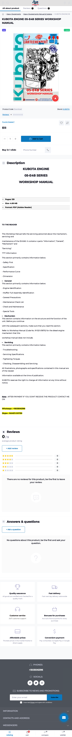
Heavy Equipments (13, 14)
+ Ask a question (13, 529)
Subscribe (54, 697)
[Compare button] (67, 122)
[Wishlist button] (61, 122)
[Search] (7, 3)
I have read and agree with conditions (37, 702)
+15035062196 (36, 670)
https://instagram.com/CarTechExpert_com (42, 683)
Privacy (32, 702)
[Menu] (3, 3)
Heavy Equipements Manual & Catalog (37, 14)
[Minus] (4, 139)
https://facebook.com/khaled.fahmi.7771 (30, 683)
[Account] (69, 3)
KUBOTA (66, 109)
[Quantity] (10, 139)
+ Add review (12, 448)
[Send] (48, 150)
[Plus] (15, 139)
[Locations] (65, 3)
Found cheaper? (8, 122)
